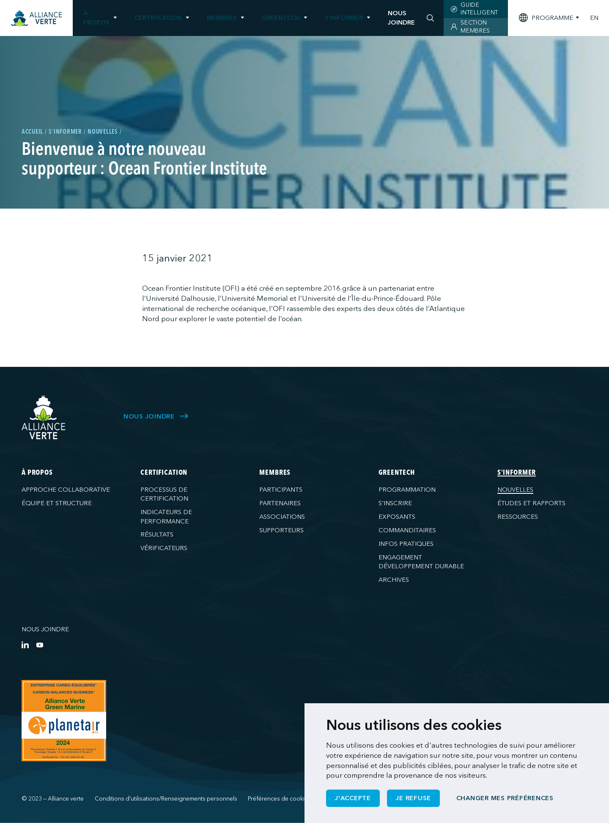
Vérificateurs (163, 548)
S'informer (344, 18)
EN (594, 18)
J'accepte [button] (353, 798)
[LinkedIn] (25, 644)
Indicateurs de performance (166, 516)
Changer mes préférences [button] (505, 798)
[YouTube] (39, 644)
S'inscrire (395, 503)
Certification (158, 18)
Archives (394, 579)
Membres (222, 18)
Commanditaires (407, 530)
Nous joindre (45, 629)
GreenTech (281, 18)
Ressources (517, 516)
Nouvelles (515, 489)
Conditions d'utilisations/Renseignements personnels (166, 799)
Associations (282, 516)
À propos (96, 17)
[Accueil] (36, 19)
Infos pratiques (406, 543)
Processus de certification (164, 494)
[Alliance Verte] (44, 417)
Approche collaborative (66, 489)
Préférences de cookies (279, 799)
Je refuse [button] (413, 798)
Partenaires (280, 503)
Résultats (156, 534)
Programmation (407, 489)
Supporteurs (281, 530)
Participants (280, 489)
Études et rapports (531, 503)
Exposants (397, 516)
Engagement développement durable (421, 561)
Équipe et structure (57, 503)
